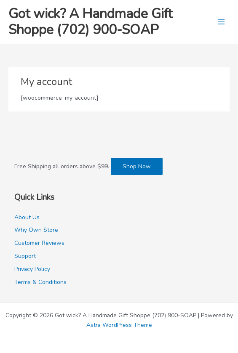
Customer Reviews (39, 243)
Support (25, 256)
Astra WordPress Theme (119, 325)
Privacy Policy (32, 269)
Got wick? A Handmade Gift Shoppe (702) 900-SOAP (90, 22)
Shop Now (137, 166)
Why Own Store (36, 230)
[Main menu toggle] (221, 22)
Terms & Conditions (40, 282)
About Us (27, 217)
